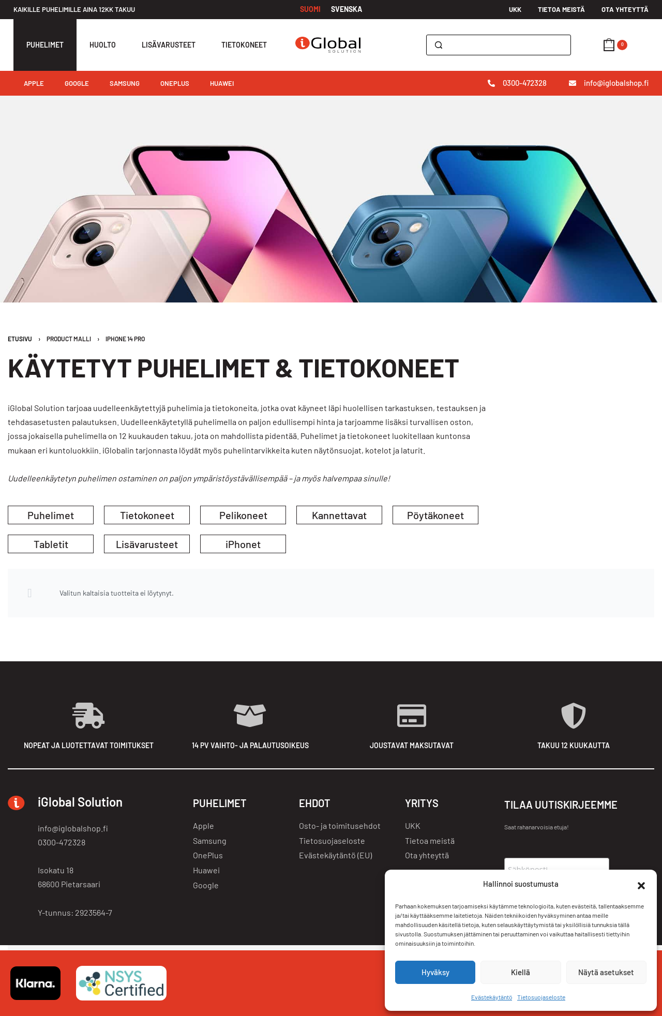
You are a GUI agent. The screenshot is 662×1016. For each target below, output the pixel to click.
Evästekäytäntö (491, 996)
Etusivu (20, 338)
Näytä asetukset (606, 972)
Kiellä (520, 972)
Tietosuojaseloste (541, 996)
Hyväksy (435, 972)
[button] (641, 884)
